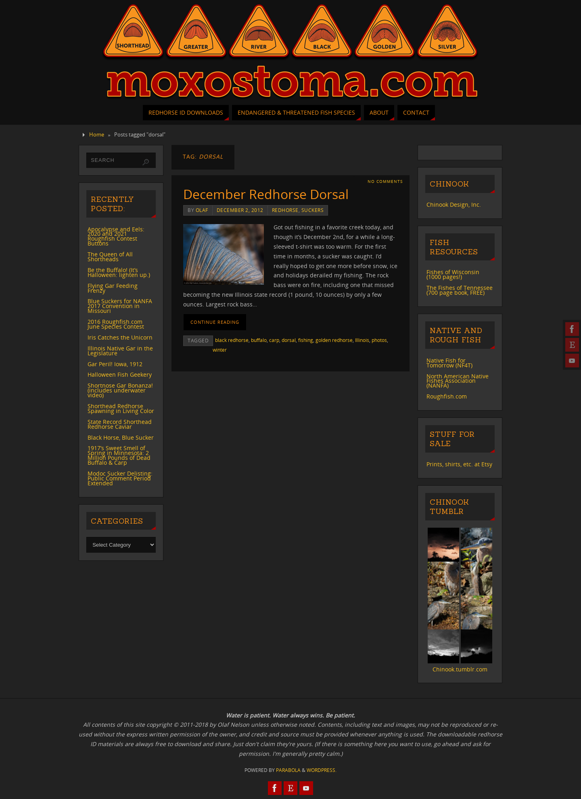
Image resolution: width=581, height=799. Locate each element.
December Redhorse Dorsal (266, 194)
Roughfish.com (446, 396)
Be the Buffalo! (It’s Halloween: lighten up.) (119, 272)
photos (379, 340)
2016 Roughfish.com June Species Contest (116, 324)
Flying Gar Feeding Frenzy (113, 288)
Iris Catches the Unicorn (120, 337)
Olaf (202, 210)
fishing (305, 340)
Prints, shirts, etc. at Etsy (459, 464)
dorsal (289, 340)
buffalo (259, 340)
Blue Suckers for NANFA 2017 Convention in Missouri (120, 306)
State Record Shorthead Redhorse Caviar (120, 424)
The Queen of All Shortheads (110, 256)
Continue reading (214, 322)
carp (274, 340)
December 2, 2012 (240, 210)
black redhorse (232, 340)
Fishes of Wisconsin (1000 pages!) (452, 274)
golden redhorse (334, 340)
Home (96, 134)
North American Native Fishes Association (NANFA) (457, 381)
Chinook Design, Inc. (453, 204)
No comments (385, 181)
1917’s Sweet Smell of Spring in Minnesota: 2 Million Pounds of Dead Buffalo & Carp (119, 455)
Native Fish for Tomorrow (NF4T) (449, 363)
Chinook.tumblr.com (460, 669)
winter (220, 349)
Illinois (362, 340)
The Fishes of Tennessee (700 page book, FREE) (459, 290)
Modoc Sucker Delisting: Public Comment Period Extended (120, 478)
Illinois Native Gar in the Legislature (120, 350)
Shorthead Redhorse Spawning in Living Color (121, 408)
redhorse (285, 210)
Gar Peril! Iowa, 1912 (115, 364)
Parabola (288, 770)
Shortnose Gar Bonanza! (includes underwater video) (120, 390)
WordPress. (321, 770)
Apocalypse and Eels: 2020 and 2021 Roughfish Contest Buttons (116, 236)
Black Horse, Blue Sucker (121, 437)
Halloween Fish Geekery (120, 374)
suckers (312, 210)
